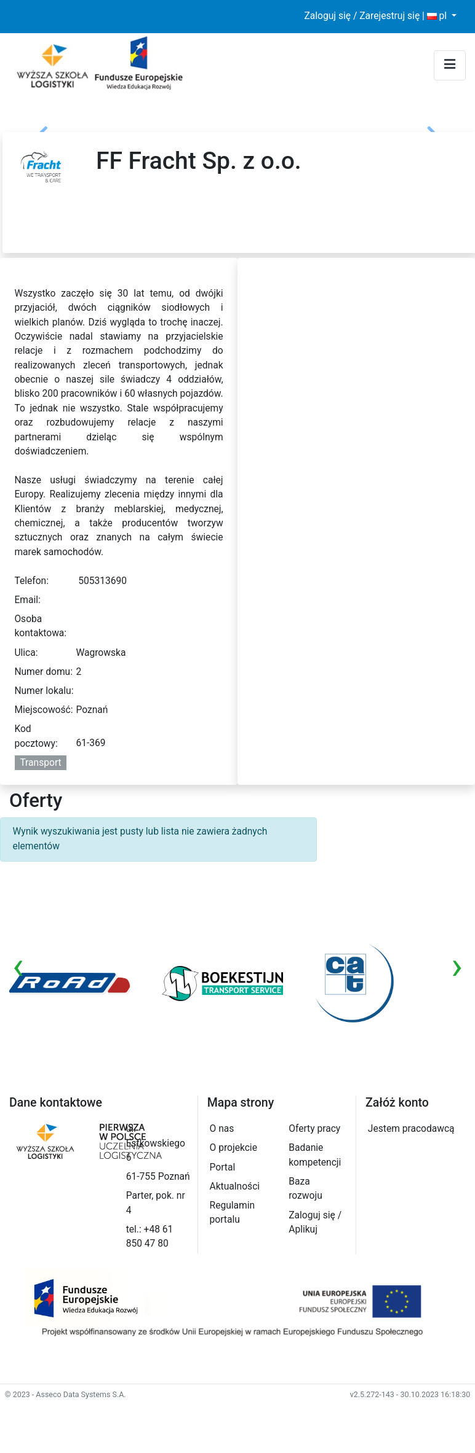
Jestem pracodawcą (411, 1128)
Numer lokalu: (43, 690)
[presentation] (18, 966)
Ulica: (26, 652)
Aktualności (235, 1186)
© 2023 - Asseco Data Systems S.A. (65, 1394)
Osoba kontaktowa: (40, 626)
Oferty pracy (314, 1128)
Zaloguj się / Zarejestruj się (362, 15)
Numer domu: (43, 671)
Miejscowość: (43, 709)
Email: (27, 600)
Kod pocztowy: (35, 736)
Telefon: (31, 580)
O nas (222, 1128)
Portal (223, 1167)
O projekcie (233, 1147)
